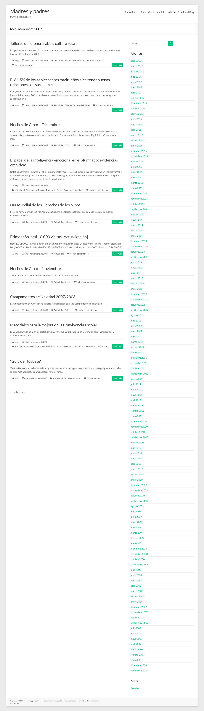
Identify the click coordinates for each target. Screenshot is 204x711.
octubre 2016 (138, 108)
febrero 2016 (137, 140)
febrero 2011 (137, 410)
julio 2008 (136, 569)
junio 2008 (136, 575)
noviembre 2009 (139, 490)
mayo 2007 (136, 638)
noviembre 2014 (139, 198)
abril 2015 (136, 177)
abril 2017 (136, 92)
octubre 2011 (138, 368)
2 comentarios (93, 378)
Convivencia (31, 190)
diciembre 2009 (139, 484)
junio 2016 (136, 119)
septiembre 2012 (139, 309)
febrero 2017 (137, 97)
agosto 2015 (137, 161)
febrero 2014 (137, 230)
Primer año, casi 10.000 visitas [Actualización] (49, 236)
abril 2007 (136, 644)
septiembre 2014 (139, 209)
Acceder (135, 688)
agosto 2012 (137, 315)
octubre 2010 (138, 431)
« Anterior (19, 392)
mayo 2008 (136, 580)
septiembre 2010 (139, 437)
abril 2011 (136, 400)
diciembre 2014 (139, 193)
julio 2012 (136, 320)
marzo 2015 (137, 182)
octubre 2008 (138, 559)
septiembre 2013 (139, 256)
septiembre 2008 (139, 564)
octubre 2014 (138, 203)
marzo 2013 (137, 278)
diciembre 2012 (139, 294)
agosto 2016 (137, 113)
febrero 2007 (137, 654)
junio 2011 (136, 389)
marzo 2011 (137, 405)
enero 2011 (137, 416)
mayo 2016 (136, 124)
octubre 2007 (138, 617)
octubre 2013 (138, 251)
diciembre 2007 (139, 606)
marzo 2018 (137, 66)
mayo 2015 (136, 172)
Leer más (117, 65)
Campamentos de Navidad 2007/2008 (42, 296)
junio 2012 (136, 325)
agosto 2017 (137, 71)
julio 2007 (136, 628)
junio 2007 (136, 633)
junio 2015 (136, 166)
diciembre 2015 (139, 150)
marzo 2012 (137, 341)
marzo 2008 (137, 590)
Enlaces (68, 105)
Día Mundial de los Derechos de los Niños (45, 204)
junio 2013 (136, 262)
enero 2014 (137, 235)
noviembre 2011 (139, 362)
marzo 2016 (137, 134)
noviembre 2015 (139, 156)
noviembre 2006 (139, 670)
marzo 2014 (137, 225)
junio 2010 (136, 453)
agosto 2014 (137, 214)
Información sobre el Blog (181, 12)
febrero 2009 (137, 537)
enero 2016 (137, 145)
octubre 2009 (138, 495)
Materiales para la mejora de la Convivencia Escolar (53, 324)
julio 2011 (136, 384)
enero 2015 (137, 187)
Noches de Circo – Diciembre (35, 124)
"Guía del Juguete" (26, 361)
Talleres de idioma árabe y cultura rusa (42, 43)
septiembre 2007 (139, 622)
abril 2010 (136, 463)
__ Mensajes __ (130, 12)
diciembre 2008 (139, 548)
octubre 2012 (138, 304)
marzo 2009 (137, 532)
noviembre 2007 (139, 612)
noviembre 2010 (139, 426)
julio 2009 (136, 511)
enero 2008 (137, 601)
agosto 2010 (137, 442)
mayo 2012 (136, 331)
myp (16, 60)
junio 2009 (136, 516)
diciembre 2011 (139, 357)
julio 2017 (136, 76)
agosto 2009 (137, 506)
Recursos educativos (92, 60)
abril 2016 (136, 129)
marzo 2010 (137, 469)
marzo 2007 (137, 649)
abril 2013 (136, 272)
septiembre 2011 (139, 373)
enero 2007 (137, 659)
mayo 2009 (136, 522)
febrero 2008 (137, 596)
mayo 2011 (136, 394)
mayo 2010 (136, 458)
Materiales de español (152, 12)
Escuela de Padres (73, 60)
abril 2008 (136, 585)
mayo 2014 (136, 219)
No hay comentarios (23, 65)
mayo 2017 (136, 87)
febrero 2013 (137, 283)
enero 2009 (137, 543)
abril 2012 (136, 336)
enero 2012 (137, 352)
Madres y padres (30, 11)
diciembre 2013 (139, 241)
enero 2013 (137, 288)
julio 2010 (136, 447)
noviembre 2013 (139, 246)
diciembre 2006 (139, 665)
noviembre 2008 (139, 553)
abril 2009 (136, 527)
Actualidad (59, 60)
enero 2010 (137, 479)
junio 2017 (136, 81)
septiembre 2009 (139, 500)
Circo (67, 145)
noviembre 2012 (139, 299)
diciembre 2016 (139, 103)
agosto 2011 (137, 378)
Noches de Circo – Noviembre (35, 268)
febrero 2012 (137, 347)
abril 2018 (136, 60)
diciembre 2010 (139, 421)
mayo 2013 (136, 267)
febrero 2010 (137, 474)
